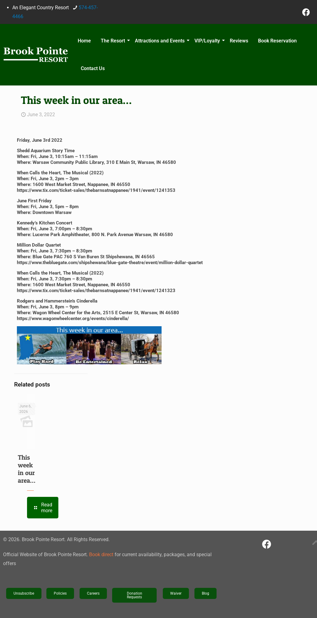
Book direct (101, 554)
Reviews (239, 41)
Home (84, 41)
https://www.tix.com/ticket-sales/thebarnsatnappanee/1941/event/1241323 (96, 290)
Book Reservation (277, 41)
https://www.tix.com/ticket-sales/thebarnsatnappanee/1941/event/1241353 (96, 190)
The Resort (114, 41)
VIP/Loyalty (208, 41)
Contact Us (93, 68)
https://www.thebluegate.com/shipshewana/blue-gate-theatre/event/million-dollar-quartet (110, 262)
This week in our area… (26, 469)
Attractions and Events (160, 41)
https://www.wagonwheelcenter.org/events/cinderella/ (73, 318)
